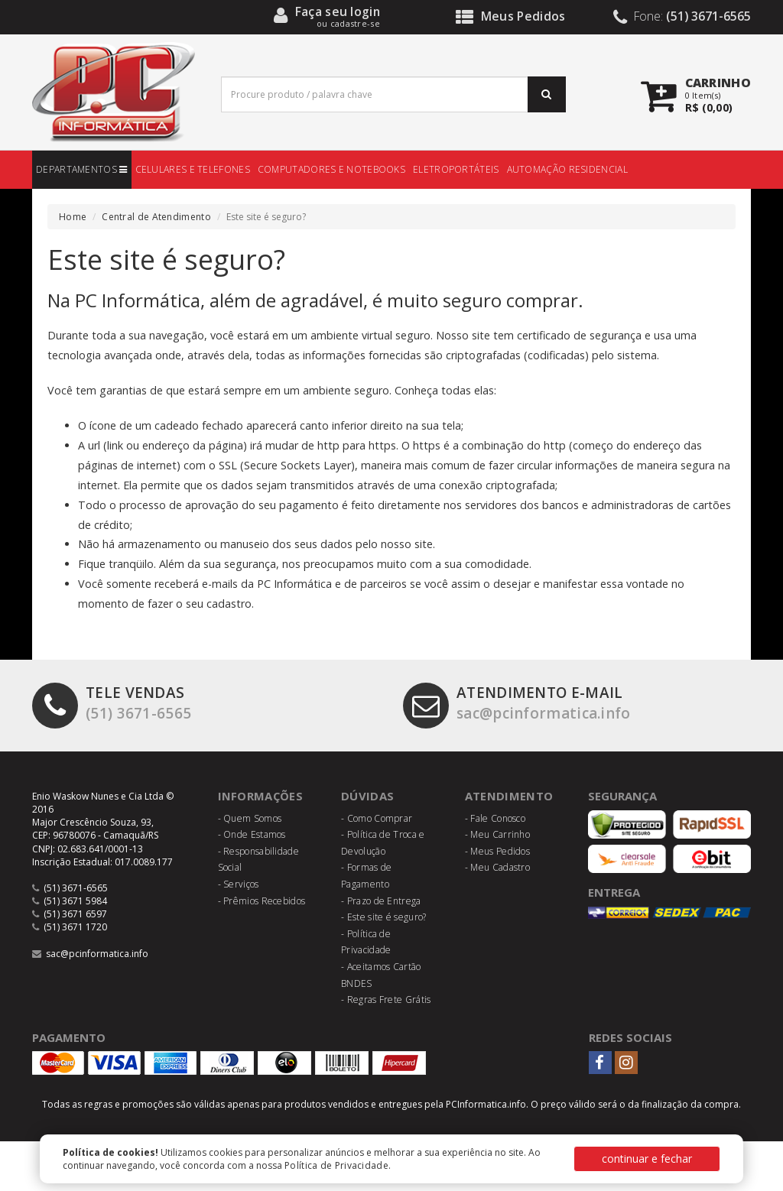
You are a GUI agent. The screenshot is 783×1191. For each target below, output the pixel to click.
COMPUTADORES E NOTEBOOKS (331, 169)
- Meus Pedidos (497, 851)
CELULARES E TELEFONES (192, 169)
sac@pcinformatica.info (519, 704)
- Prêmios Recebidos (262, 900)
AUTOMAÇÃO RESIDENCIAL (567, 169)
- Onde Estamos (252, 834)
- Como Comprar (376, 818)
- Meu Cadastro (497, 867)
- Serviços (238, 884)
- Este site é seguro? (383, 916)
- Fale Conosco (495, 818)
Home (72, 216)
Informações (261, 795)
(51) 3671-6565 (112, 704)
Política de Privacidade (336, 1165)
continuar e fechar (647, 1158)
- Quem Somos (250, 818)
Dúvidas (367, 795)
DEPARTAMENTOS (82, 169)
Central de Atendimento (156, 216)
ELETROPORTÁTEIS (456, 169)
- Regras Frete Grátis (385, 999)
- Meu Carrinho (497, 834)
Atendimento (509, 795)
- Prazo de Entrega (381, 900)
